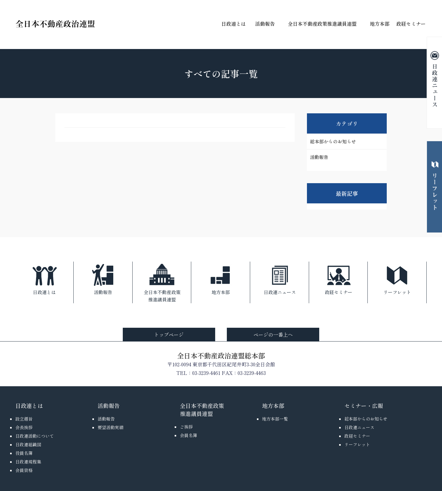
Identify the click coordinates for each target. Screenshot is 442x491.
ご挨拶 (186, 427)
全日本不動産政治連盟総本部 (221, 355)
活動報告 (265, 23)
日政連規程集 (28, 462)
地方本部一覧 (275, 419)
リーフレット (397, 278)
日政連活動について (34, 436)
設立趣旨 (24, 419)
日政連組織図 (28, 444)
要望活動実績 (110, 427)
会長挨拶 (24, 427)
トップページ (169, 334)
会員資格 (24, 470)
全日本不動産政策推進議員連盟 (322, 23)
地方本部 (380, 23)
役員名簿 (24, 453)
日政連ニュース (280, 278)
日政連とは (233, 23)
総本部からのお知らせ (333, 141)
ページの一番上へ (273, 334)
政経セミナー (411, 23)
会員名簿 (188, 435)
